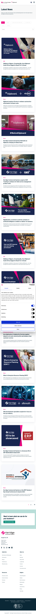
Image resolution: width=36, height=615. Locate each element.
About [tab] (29, 288)
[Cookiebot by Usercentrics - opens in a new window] (29, 285)
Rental (8, 25)
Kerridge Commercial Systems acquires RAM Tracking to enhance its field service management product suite (17, 181)
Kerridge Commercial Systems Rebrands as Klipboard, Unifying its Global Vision (15, 141)
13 (34, 504)
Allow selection (18, 325)
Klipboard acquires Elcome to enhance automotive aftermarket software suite (17, 102)
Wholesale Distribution (17, 22)
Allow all (18, 322)
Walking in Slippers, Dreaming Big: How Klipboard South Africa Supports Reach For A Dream (16, 64)
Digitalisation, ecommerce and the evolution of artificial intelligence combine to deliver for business (18, 220)
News (8, 22)
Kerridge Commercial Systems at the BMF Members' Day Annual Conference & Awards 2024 (17, 491)
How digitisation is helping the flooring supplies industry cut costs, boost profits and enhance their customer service (17, 336)
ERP (3, 25)
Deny (18, 329)
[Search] (18, 29)
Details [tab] (18, 288)
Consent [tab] (6, 288)
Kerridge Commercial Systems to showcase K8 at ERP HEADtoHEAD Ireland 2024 (17, 451)
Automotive (27, 22)
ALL (3, 22)
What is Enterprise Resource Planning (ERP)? (15, 375)
